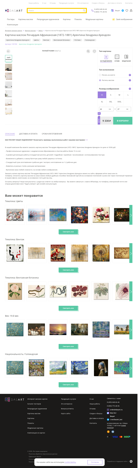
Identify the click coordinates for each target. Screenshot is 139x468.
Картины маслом (25, 19)
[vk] (112, 431)
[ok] (108, 431)
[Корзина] (131, 10)
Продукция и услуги (66, 3)
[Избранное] (127, 10)
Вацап (117, 10)
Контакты (128, 3)
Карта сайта (65, 413)
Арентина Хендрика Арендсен (17, 40)
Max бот (113, 413)
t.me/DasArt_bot (116, 419)
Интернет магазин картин (37, 399)
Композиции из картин (36, 433)
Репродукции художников (48, 19)
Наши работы (34, 3)
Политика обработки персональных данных (43, 454)
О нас (44, 3)
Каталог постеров (34, 404)
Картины (66, 19)
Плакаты (78, 19)
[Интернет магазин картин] (13, 10)
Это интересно (82, 3)
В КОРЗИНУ (123, 120)
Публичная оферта (35, 456)
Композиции (12, 24)
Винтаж (46, 40)
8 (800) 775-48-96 (100, 12)
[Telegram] (123, 10)
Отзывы (53, 3)
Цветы (36, 40)
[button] (130, 215)
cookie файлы (70, 462)
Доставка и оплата (115, 3)
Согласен (95, 462)
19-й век (77, 40)
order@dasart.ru (116, 410)
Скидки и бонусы (98, 3)
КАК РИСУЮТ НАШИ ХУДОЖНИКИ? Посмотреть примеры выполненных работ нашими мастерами (45, 140)
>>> (86, 140)
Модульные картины (94, 19)
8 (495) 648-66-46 (100, 9)
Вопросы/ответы (67, 409)
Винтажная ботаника (62, 40)
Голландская (90, 40)
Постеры (10, 19)
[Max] (112, 10)
